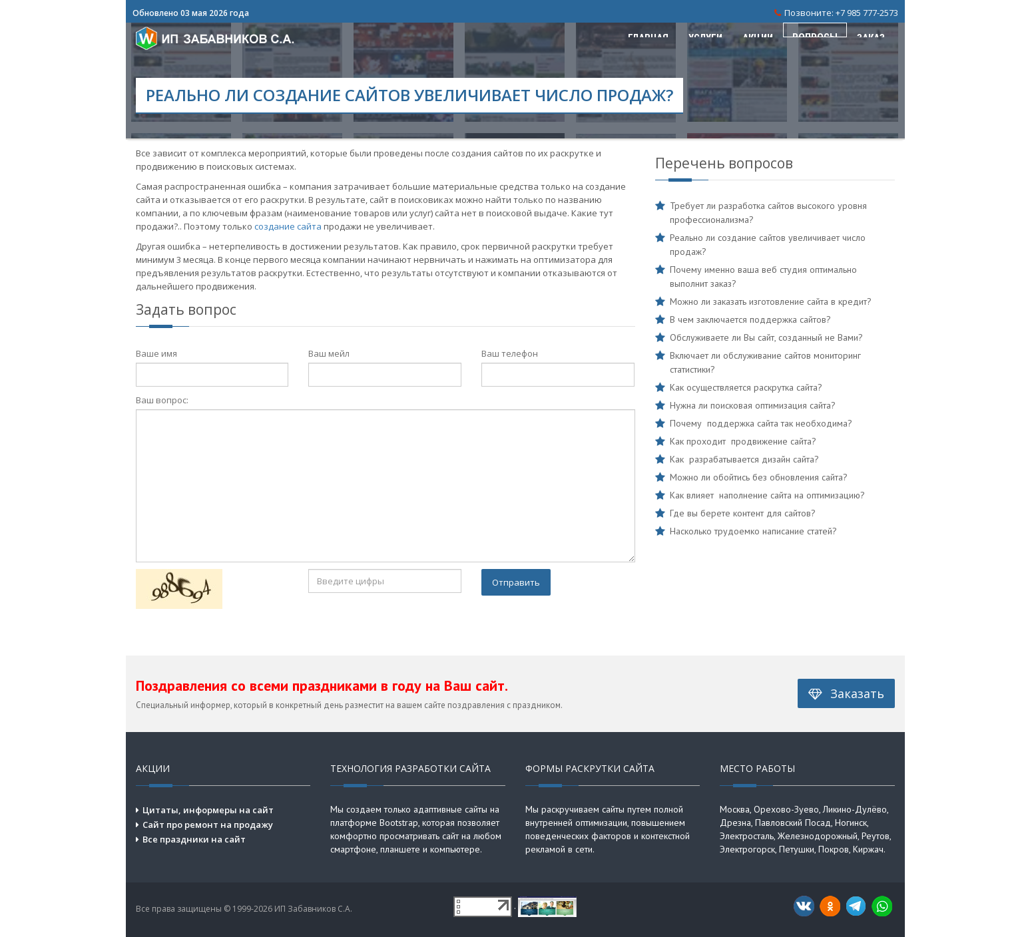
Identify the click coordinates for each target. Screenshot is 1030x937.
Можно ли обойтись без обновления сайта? (759, 477)
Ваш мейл (329, 353)
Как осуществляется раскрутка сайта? (746, 387)
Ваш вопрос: (162, 400)
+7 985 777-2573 (867, 13)
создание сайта (288, 226)
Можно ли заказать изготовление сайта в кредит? (771, 301)
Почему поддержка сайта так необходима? (761, 423)
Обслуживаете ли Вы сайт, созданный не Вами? (766, 337)
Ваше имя (156, 353)
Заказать (846, 693)
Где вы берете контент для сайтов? (743, 513)
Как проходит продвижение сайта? (743, 441)
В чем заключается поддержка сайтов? (750, 319)
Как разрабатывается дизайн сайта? (744, 459)
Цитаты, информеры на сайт (208, 810)
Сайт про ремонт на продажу (207, 825)
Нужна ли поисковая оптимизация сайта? (753, 405)
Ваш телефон (509, 353)
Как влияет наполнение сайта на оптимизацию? (767, 495)
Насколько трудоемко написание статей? (753, 531)
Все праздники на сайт (194, 839)
